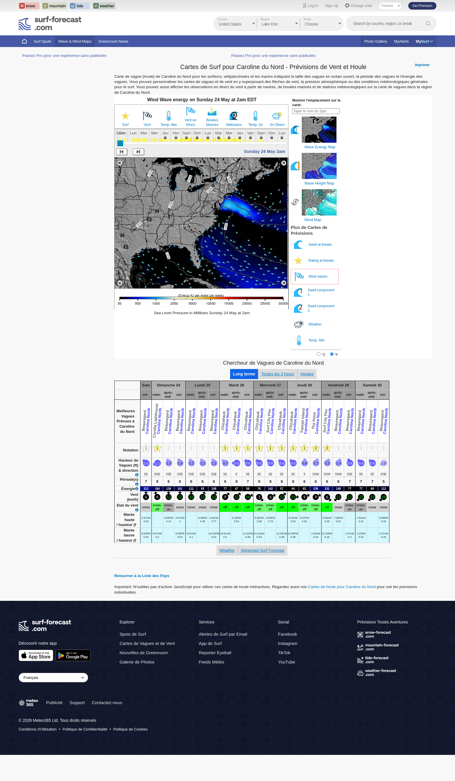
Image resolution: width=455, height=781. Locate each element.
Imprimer (422, 65)
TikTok (284, 652)
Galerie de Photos (137, 661)
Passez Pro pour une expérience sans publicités (64, 55)
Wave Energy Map (319, 147)
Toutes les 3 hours (277, 374)
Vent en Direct (190, 122)
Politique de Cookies (130, 729)
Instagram (287, 643)
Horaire (307, 374)
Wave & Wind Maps (75, 41)
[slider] (120, 143)
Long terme (244, 374)
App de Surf (210, 643)
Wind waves (311, 277)
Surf (125, 125)
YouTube (286, 661)
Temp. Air (255, 125)
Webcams (234, 125)
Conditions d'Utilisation (38, 729)
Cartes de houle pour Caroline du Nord (342, 587)
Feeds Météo (211, 661)
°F (336, 355)
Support (77, 702)
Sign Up (331, 5)
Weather (308, 324)
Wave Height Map (319, 183)
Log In (313, 5)
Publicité (54, 702)
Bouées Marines (212, 122)
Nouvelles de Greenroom (144, 652)
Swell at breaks (313, 245)
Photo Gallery (375, 41)
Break (307, 19)
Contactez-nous (107, 702)
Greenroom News (113, 41)
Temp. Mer (169, 125)
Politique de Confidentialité (85, 729)
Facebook (287, 634)
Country (222, 19)
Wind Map (313, 220)
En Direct (277, 125)
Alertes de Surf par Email (223, 634)
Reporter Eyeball (215, 652)
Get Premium (422, 6)
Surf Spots (42, 41)
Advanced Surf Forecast (262, 550)
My (424, 41)
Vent (147, 125)
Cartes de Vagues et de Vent (147, 643)
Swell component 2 (314, 308)
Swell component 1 (314, 293)
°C (323, 355)
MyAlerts (401, 41)
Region (265, 19)
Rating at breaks (314, 261)
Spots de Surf (133, 634)
